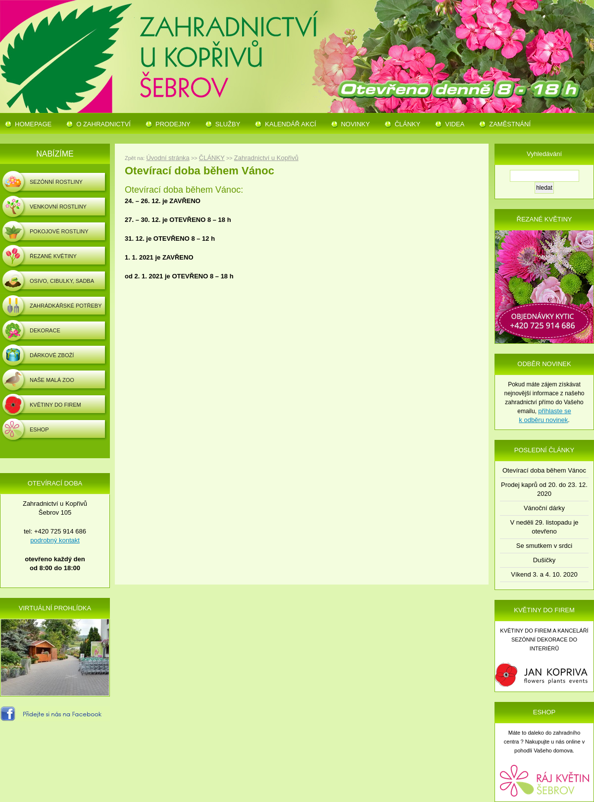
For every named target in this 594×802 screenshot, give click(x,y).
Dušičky (544, 560)
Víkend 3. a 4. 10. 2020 (544, 574)
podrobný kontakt (55, 540)
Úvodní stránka (167, 157)
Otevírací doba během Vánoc (544, 470)
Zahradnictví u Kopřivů (266, 157)
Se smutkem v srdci (544, 545)
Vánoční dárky (544, 508)
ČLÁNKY (212, 157)
